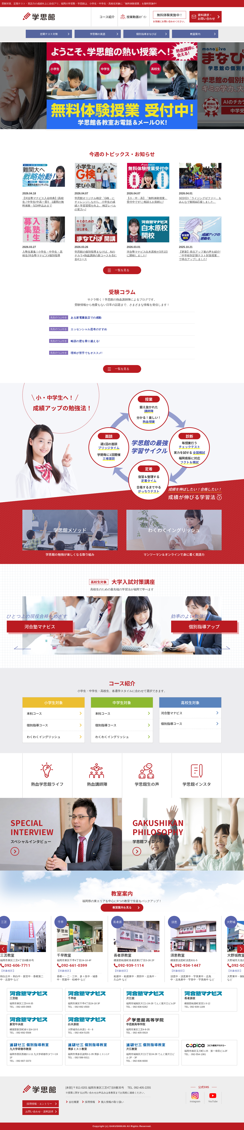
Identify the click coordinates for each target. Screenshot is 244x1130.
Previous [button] (3, 949)
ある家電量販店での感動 (86, 317)
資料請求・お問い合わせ (206, 17)
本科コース (34, 713)
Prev (51, 85)
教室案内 (195, 34)
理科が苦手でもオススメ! (86, 353)
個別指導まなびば (146, 34)
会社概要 (74, 1101)
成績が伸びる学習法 (195, 493)
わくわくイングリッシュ (43, 737)
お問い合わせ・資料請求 (39, 1111)
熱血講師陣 (97, 784)
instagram (195, 1097)
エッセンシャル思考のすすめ (89, 329)
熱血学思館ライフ (47, 784)
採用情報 (90, 1101)
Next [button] (240, 949)
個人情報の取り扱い (112, 1101)
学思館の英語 (97, 34)
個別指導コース (37, 725)
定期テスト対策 (49, 34)
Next (193, 85)
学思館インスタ (196, 784)
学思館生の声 (147, 784)
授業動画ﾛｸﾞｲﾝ (136, 17)
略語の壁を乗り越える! (85, 341)
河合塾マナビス (171, 713)
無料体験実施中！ (170, 15)
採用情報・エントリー (39, 1103)
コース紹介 (107, 17)
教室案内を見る (122, 907)
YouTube (213, 1097)
